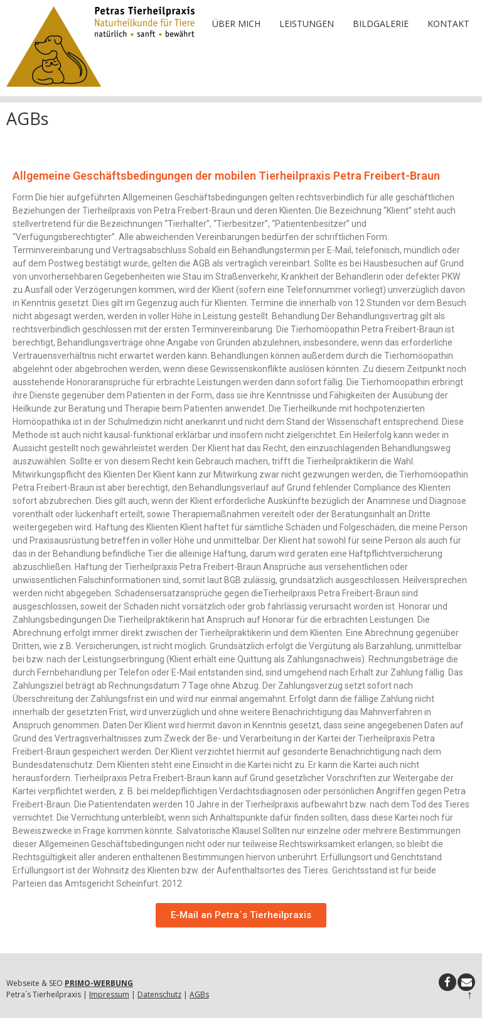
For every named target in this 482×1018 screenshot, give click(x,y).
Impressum (109, 994)
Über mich (236, 24)
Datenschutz (159, 994)
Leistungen (306, 24)
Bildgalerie (381, 24)
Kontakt (448, 24)
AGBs (199, 994)
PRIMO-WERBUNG (99, 983)
